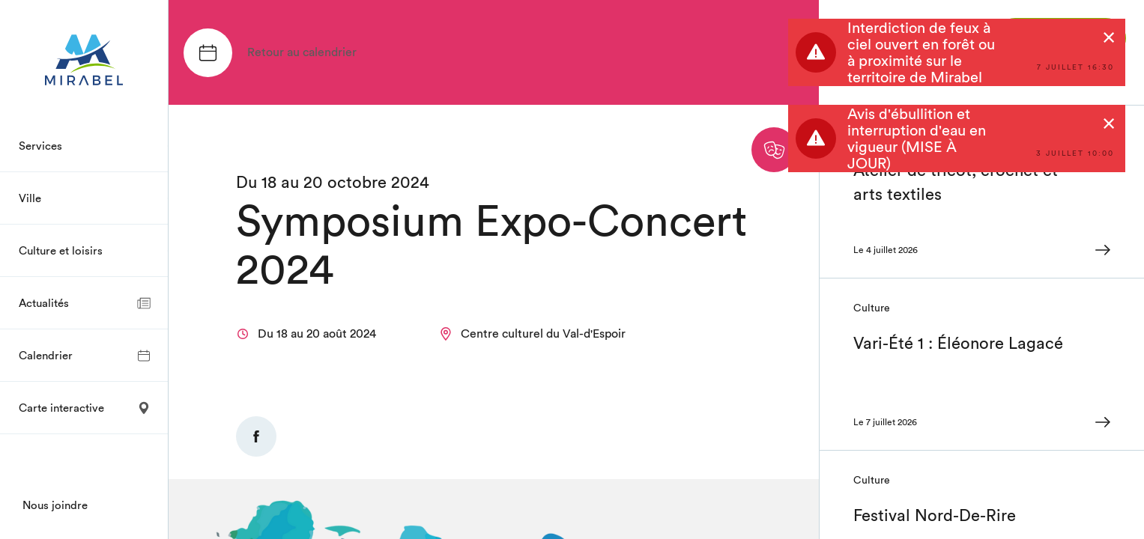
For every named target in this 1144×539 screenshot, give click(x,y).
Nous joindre (55, 505)
